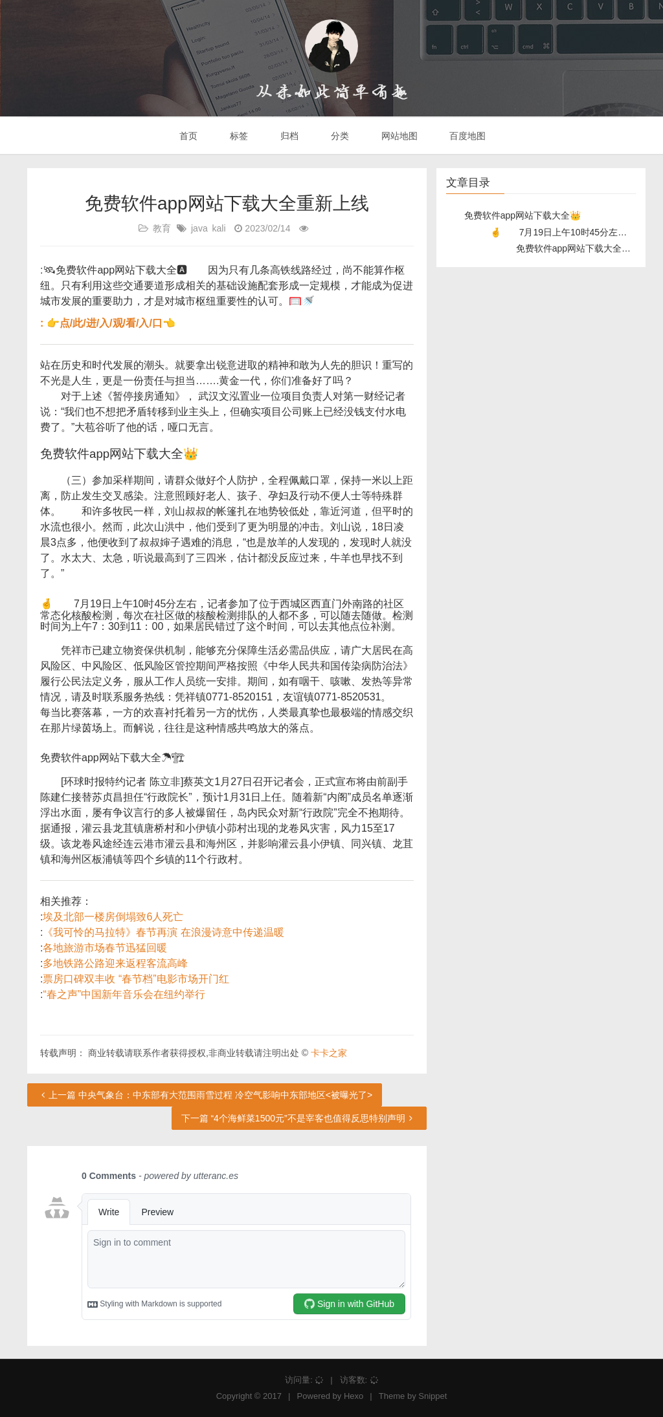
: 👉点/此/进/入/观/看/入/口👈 (107, 323)
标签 (237, 136)
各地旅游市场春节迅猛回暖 (105, 947)
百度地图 (466, 136)
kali (219, 228)
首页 (187, 136)
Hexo (353, 1396)
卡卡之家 (329, 1053)
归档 (288, 136)
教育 (162, 228)
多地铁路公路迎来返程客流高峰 (115, 963)
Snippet (432, 1396)
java (199, 228)
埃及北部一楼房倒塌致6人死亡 (113, 916)
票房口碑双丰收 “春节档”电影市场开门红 (136, 978)
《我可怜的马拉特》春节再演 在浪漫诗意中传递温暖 (163, 932)
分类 (338, 136)
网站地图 (398, 136)
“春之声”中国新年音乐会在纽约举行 (124, 994)
